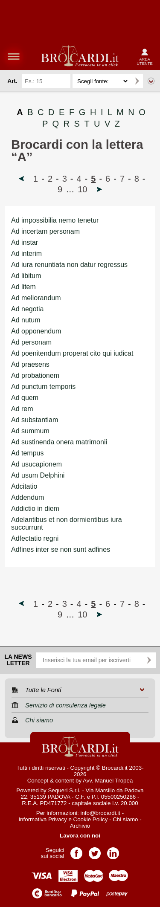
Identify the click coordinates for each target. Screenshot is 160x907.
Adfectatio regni (34, 538)
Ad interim (26, 253)
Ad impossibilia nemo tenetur (55, 220)
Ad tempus (27, 453)
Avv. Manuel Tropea (108, 780)
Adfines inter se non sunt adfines (60, 549)
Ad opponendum (36, 331)
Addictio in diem (35, 508)
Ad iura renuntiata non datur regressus (69, 264)
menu (13, 56)
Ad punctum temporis (43, 386)
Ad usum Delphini (37, 475)
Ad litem (23, 286)
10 (82, 189)
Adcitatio (24, 486)
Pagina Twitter (95, 850)
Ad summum (30, 431)
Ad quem (24, 397)
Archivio (80, 826)
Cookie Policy (90, 819)
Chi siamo (125, 819)
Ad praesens (30, 364)
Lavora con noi (80, 835)
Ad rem (22, 408)
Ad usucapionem (36, 464)
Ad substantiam (34, 419)
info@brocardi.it (101, 813)
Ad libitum (26, 275)
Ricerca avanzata (151, 81)
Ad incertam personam (45, 231)
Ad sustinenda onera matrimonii (59, 442)
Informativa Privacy (42, 819)
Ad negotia (27, 309)
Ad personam (31, 342)
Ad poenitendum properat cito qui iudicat (72, 353)
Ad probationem (35, 375)
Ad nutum (25, 320)
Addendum (27, 497)
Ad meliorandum (36, 297)
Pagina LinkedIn (113, 850)
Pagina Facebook (76, 850)
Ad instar (24, 242)
